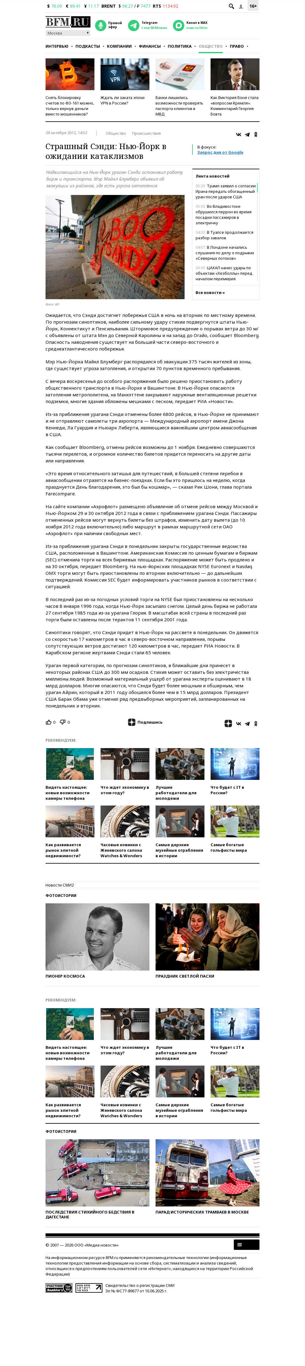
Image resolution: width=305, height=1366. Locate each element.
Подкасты (87, 46)
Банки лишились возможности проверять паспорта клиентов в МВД (179, 106)
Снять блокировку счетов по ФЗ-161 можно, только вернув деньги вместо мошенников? (70, 106)
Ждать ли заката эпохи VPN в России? (123, 100)
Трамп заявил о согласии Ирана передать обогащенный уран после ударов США (226, 191)
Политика (180, 46)
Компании (119, 46)
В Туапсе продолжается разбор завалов (224, 235)
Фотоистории (61, 895)
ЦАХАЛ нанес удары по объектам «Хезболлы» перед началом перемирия (224, 273)
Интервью (57, 46)
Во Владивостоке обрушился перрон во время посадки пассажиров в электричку (224, 215)
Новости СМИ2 (60, 885)
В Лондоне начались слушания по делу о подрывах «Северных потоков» (225, 252)
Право (237, 46)
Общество (211, 46)
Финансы (150, 46)
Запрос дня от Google (220, 152)
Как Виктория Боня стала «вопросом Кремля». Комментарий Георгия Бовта (235, 106)
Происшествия (146, 133)
